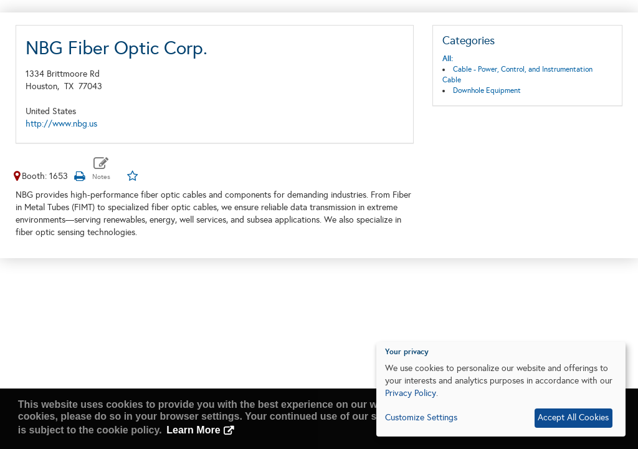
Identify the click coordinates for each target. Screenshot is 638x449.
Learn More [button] (193, 430)
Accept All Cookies (573, 417)
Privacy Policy (410, 393)
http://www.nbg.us (61, 123)
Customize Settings (421, 417)
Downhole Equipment (487, 90)
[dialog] (501, 389)
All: (447, 59)
